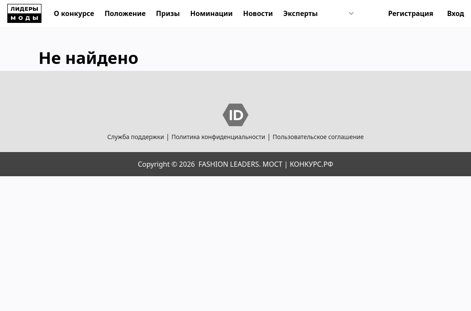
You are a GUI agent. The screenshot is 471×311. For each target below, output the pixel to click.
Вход (455, 13)
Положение (125, 13)
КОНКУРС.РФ (311, 164)
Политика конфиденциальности (218, 137)
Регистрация (410, 13)
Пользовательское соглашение (318, 137)
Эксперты (300, 13)
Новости (258, 13)
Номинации (211, 13)
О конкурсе (74, 13)
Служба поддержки (135, 137)
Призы (168, 13)
